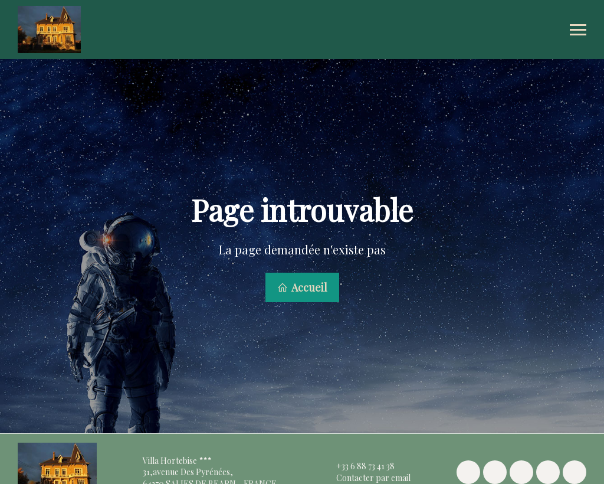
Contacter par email (367, 476)
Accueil (302, 286)
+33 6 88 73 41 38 (359, 464)
